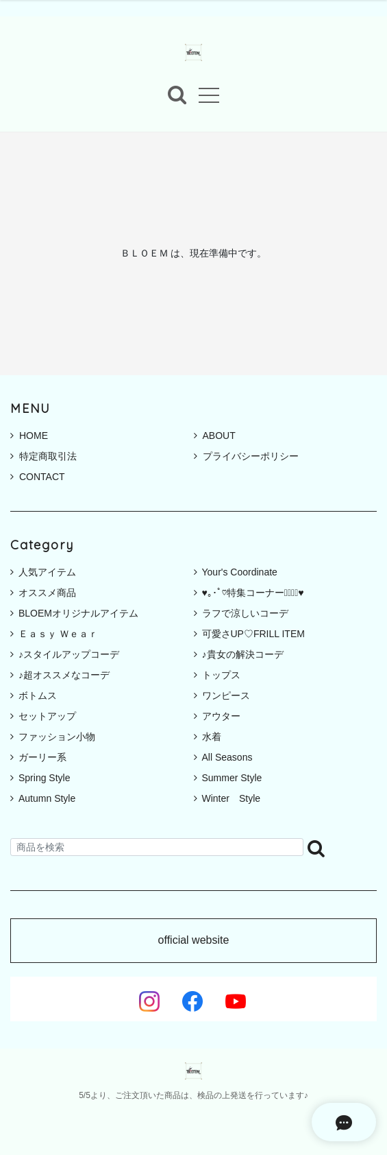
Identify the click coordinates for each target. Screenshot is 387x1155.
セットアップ (47, 716)
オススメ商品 (47, 592)
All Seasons (227, 757)
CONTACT (37, 476)
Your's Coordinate (239, 572)
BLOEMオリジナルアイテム (78, 613)
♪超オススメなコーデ (64, 674)
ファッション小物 (56, 736)
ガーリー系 (42, 757)
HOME (29, 435)
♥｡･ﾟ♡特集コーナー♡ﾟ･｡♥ (253, 592)
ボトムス (37, 695)
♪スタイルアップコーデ (68, 654)
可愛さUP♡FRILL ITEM (253, 633)
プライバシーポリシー (246, 456)
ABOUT (215, 435)
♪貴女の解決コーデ (243, 654)
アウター (221, 716)
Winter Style (231, 798)
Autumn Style (46, 798)
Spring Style (44, 777)
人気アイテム (47, 572)
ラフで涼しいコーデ (245, 613)
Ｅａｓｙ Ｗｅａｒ (58, 633)
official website (193, 940)
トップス (221, 674)
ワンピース (226, 695)
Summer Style (232, 777)
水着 (211, 736)
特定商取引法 (43, 456)
